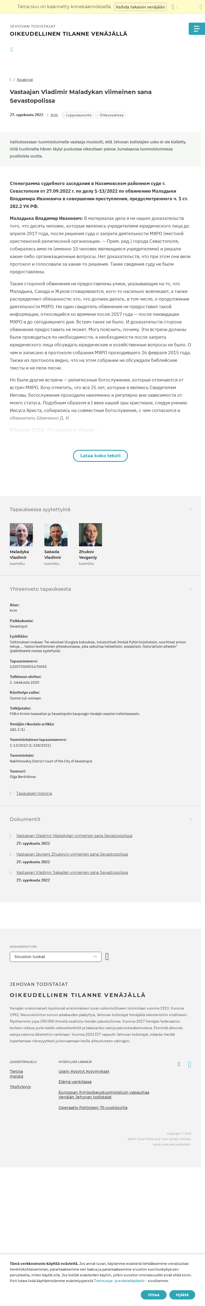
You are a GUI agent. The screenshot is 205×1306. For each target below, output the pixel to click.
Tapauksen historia (34, 793)
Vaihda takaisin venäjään (140, 7)
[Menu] (197, 29)
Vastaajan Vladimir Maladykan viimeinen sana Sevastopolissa (74, 835)
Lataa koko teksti (100, 455)
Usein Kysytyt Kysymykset (84, 1071)
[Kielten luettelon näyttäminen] (174, 7)
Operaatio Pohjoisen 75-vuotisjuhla (93, 1107)
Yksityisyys (20, 1086)
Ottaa (154, 1294)
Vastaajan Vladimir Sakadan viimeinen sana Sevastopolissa (72, 872)
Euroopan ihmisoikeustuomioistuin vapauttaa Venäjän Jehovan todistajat (104, 1095)
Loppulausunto (79, 115)
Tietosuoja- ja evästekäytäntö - (120, 1280)
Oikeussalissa (111, 115)
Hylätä (182, 1294)
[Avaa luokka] (107, 957)
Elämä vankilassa (75, 1081)
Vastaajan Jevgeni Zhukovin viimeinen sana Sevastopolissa (72, 854)
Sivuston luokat (29, 956)
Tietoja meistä (16, 1074)
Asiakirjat (25, 79)
